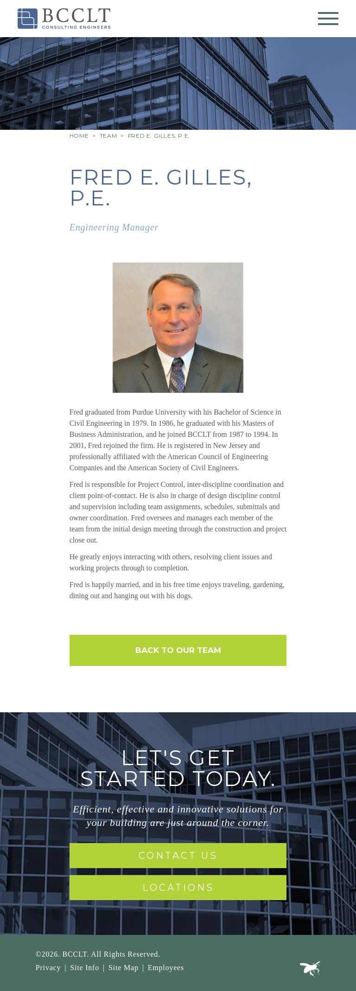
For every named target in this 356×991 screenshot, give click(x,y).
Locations (178, 887)
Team (108, 135)
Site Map (123, 968)
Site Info (84, 968)
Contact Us (178, 855)
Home (79, 135)
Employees (166, 968)
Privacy (48, 968)
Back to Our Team (178, 650)
